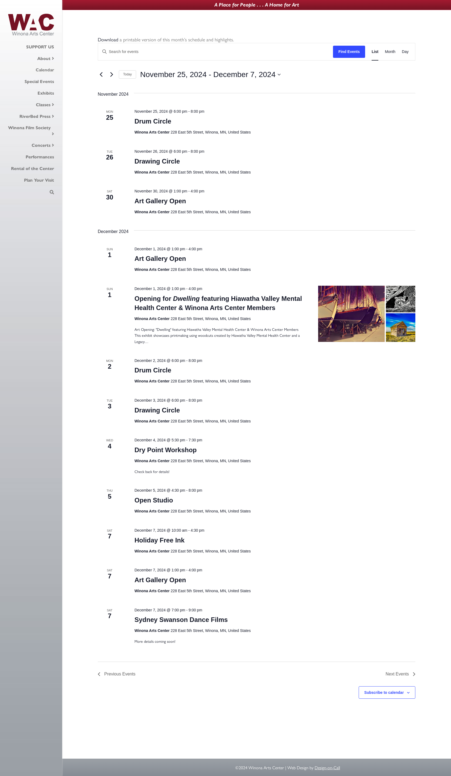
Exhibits (46, 93)
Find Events (349, 51)
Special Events (39, 81)
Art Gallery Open (160, 201)
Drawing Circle (157, 161)
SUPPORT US (40, 47)
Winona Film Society (29, 128)
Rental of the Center (32, 168)
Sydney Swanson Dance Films (181, 619)
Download (108, 39)
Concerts (41, 145)
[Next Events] (111, 74)
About (44, 58)
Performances (40, 157)
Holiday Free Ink (159, 540)
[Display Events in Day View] (405, 51)
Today (127, 74)
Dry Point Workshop (165, 450)
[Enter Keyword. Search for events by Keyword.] (215, 51)
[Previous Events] (101, 74)
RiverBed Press (35, 116)
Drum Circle (152, 121)
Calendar (45, 70)
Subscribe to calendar (384, 692)
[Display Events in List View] (375, 51)
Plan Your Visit (39, 180)
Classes (43, 105)
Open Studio (153, 500)
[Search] (52, 192)
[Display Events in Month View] (390, 51)
